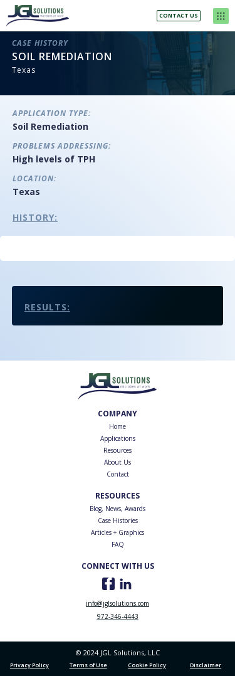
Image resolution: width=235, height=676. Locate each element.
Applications (117, 438)
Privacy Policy (29, 665)
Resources (117, 450)
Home (117, 426)
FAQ (118, 544)
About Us (117, 462)
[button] (221, 16)
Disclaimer (205, 665)
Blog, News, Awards (117, 508)
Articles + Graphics (117, 532)
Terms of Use (88, 665)
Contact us (178, 15)
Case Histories (118, 520)
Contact (118, 474)
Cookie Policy (147, 665)
